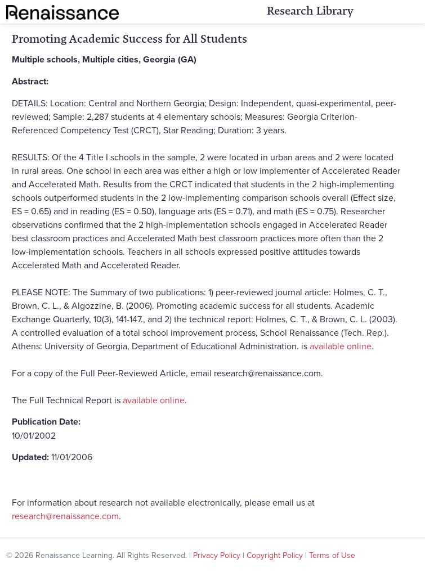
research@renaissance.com (65, 516)
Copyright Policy (275, 555)
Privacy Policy (216, 555)
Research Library (310, 10)
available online (341, 346)
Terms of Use (332, 555)
